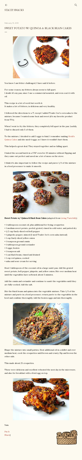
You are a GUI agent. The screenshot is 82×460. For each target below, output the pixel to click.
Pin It (7, 431)
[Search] (76, 4)
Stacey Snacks (14, 10)
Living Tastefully (68, 218)
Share (7, 435)
